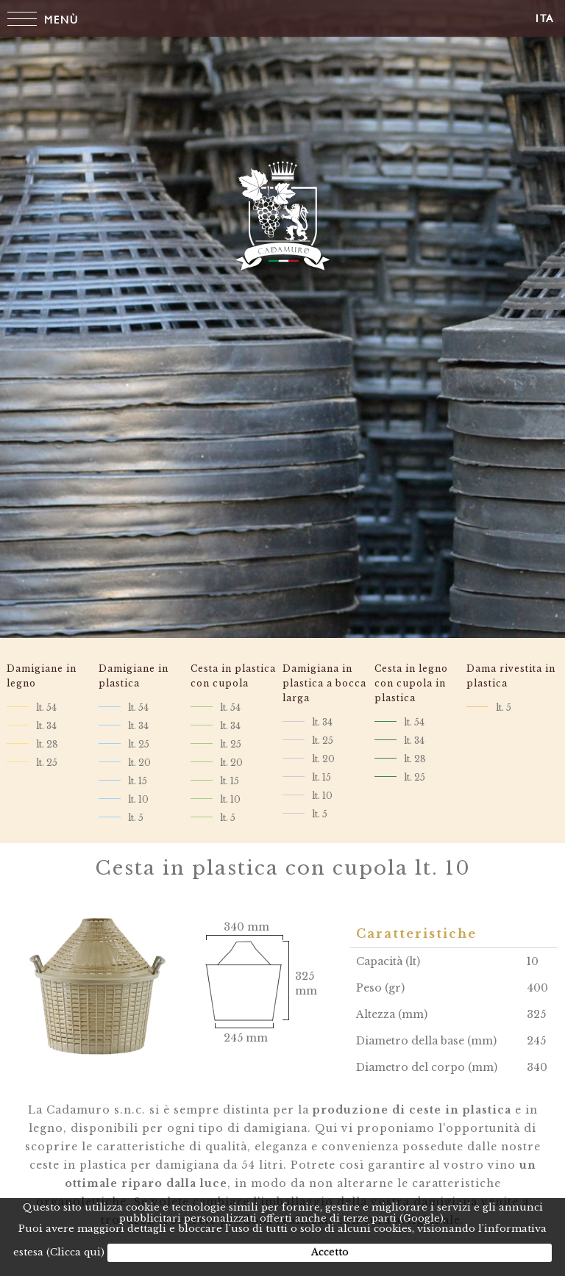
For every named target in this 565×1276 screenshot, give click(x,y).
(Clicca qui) (75, 1252)
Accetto (330, 1252)
